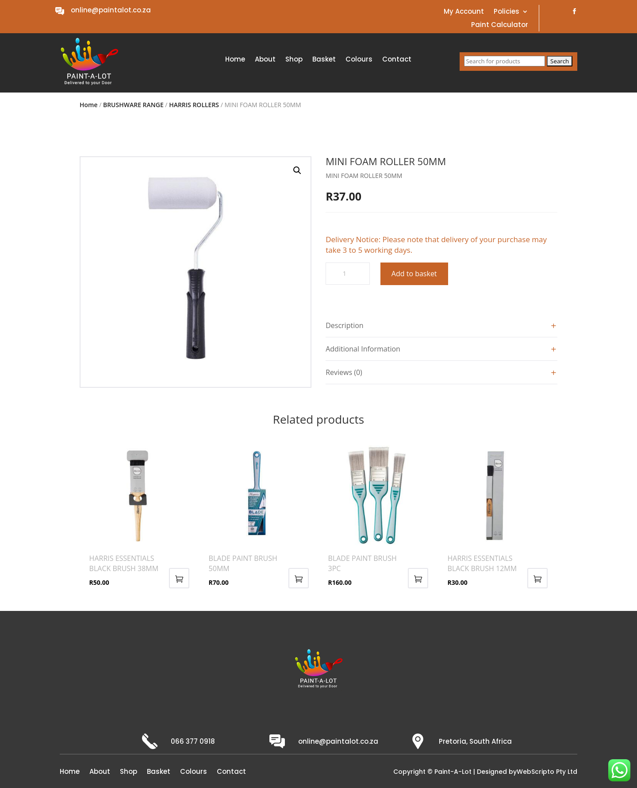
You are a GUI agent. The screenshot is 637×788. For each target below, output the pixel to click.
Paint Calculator (499, 25)
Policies (506, 12)
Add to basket (414, 273)
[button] (297, 170)
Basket (324, 60)
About (265, 60)
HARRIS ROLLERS (194, 104)
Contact (396, 60)
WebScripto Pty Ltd (547, 771)
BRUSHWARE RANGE (133, 104)
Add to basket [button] (179, 578)
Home (235, 60)
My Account (464, 12)
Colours (358, 60)
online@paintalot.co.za (111, 10)
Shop (294, 60)
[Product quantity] (348, 274)
